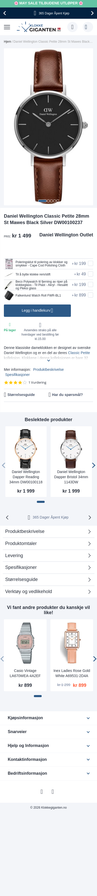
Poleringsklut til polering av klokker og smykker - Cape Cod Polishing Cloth (36, 264)
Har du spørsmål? (67, 395)
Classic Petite (79, 353)
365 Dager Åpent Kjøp (51, 517)
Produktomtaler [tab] (21, 543)
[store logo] (39, 27)
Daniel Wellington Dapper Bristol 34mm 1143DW (71, 477)
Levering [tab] (14, 555)
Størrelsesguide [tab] (21, 579)
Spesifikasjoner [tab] (21, 567)
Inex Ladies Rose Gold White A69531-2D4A (72, 673)
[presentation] (5, 13)
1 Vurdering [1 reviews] (37, 382)
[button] (42, 201)
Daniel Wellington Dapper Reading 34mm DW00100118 (25, 477)
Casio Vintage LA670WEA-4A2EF (25, 673)
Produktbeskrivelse (48, 369)
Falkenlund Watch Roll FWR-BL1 (32, 295)
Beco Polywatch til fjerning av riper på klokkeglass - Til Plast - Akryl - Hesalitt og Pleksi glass (36, 285)
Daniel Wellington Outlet (66, 234)
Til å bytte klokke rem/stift (27, 274)
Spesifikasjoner (17, 375)
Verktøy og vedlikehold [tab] (28, 591)
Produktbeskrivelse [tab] (24, 531)
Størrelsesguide (21, 395)
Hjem (7, 41)
